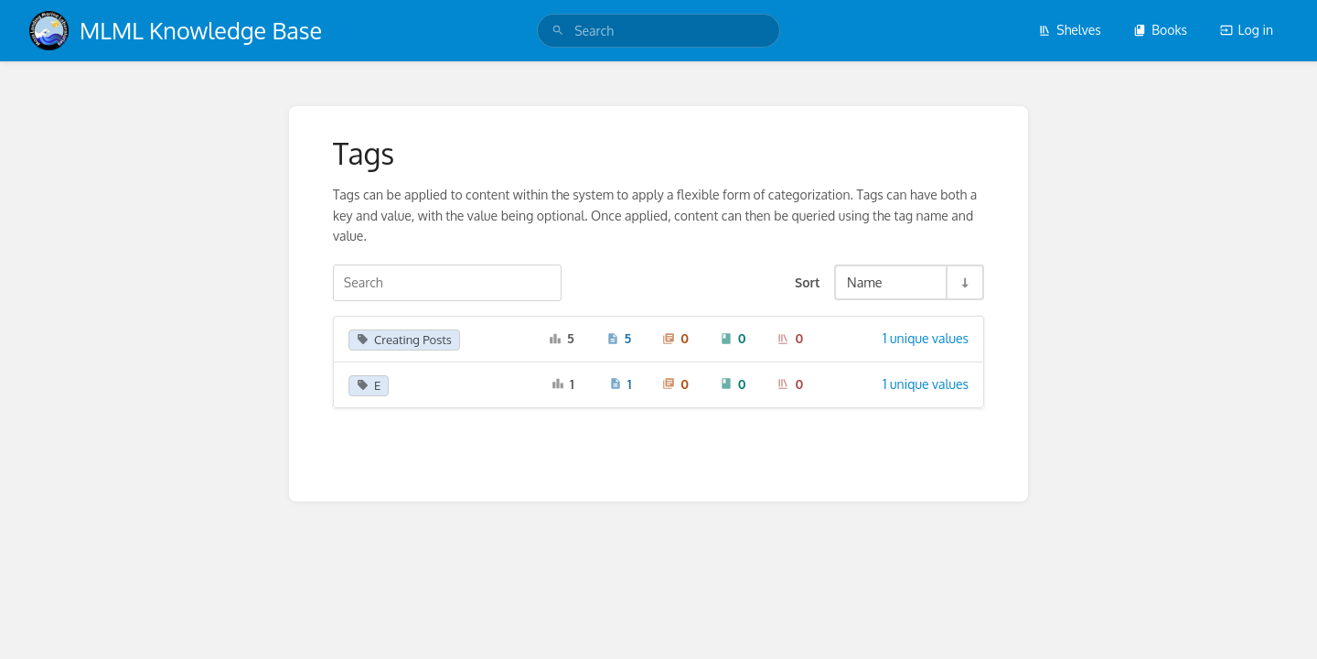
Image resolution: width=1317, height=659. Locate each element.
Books (1160, 30)
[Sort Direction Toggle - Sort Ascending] (964, 282)
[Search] (557, 30)
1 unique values (926, 338)
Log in (1246, 30)
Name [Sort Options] (865, 282)
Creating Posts (404, 339)
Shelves (1069, 30)
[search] (658, 31)
